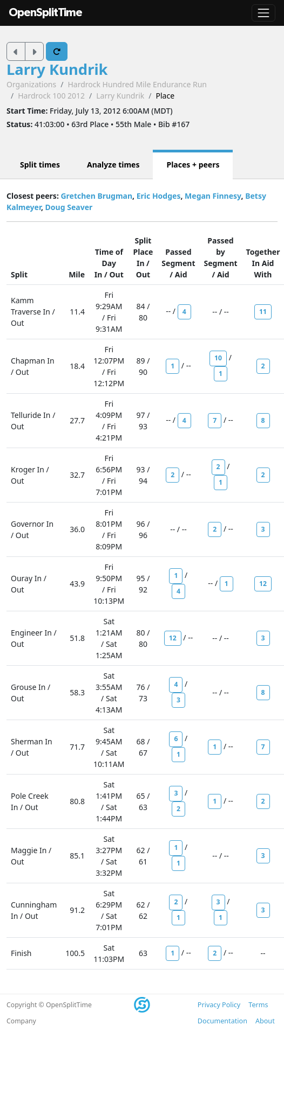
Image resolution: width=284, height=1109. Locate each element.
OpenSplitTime (45, 12)
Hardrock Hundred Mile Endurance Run (137, 84)
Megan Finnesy (213, 196)
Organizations (31, 84)
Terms (258, 1004)
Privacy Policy (219, 1004)
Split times (40, 164)
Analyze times (113, 164)
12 (263, 583)
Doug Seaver (69, 207)
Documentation (222, 1021)
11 (263, 311)
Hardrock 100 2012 (51, 95)
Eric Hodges (159, 196)
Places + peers (192, 164)
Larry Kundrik (57, 69)
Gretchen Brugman (96, 196)
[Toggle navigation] (263, 13)
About (265, 1021)
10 (218, 357)
